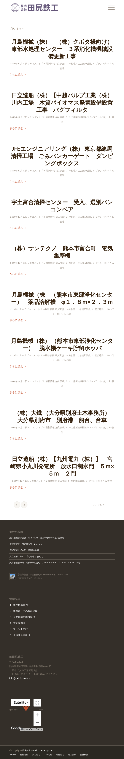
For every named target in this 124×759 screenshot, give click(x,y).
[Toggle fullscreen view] (37, 703)
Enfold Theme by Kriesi (43, 750)
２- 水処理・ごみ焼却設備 (78, 63)
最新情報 (50, 63)
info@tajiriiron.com (19, 678)
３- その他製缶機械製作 (77, 117)
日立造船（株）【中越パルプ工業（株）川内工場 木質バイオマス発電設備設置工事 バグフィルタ (62, 102)
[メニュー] (109, 7)
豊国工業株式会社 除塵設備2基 (24, 550)
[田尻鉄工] (51, 7)
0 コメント (35, 63)
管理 (62, 68)
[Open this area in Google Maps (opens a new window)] (16, 728)
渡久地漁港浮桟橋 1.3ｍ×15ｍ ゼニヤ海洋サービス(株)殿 (37, 538)
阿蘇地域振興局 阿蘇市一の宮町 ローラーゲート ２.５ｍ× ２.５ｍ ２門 (44, 563)
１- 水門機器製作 (76, 480)
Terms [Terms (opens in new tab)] (39, 729)
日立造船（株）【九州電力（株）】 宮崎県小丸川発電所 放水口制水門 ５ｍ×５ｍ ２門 (62, 466)
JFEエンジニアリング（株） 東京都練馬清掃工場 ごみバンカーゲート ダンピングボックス (62, 155)
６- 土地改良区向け (19, 635)
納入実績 (60, 63)
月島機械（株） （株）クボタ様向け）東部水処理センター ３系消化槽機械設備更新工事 (62, 48)
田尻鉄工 (26, 750)
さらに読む (17, 74)
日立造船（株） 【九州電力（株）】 (27, 556)
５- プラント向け (100, 63)
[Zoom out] (37, 722)
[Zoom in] (37, 715)
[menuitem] (109, 7)
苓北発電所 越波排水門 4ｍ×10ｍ (25, 544)
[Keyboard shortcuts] (22, 729)
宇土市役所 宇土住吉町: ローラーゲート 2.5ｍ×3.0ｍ (43, 574)
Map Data (30, 729)
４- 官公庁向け (98, 309)
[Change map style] (20, 702)
